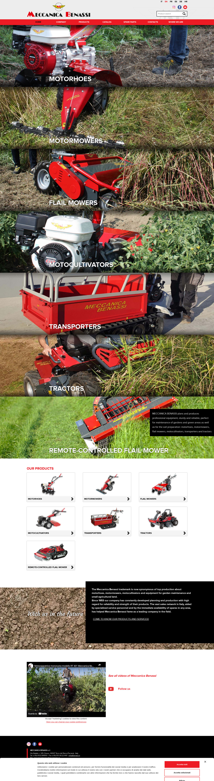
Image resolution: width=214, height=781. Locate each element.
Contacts (153, 22)
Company (61, 22)
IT (161, 1)
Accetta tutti (182, 757)
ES (176, 1)
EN (166, 1)
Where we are (176, 22)
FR (171, 1)
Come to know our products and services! (121, 619)
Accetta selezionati (182, 765)
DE (181, 1)
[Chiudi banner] (205, 754)
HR (186, 1)
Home (38, 22)
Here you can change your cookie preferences (66, 722)
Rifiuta (182, 773)
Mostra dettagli (135, 776)
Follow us (124, 689)
